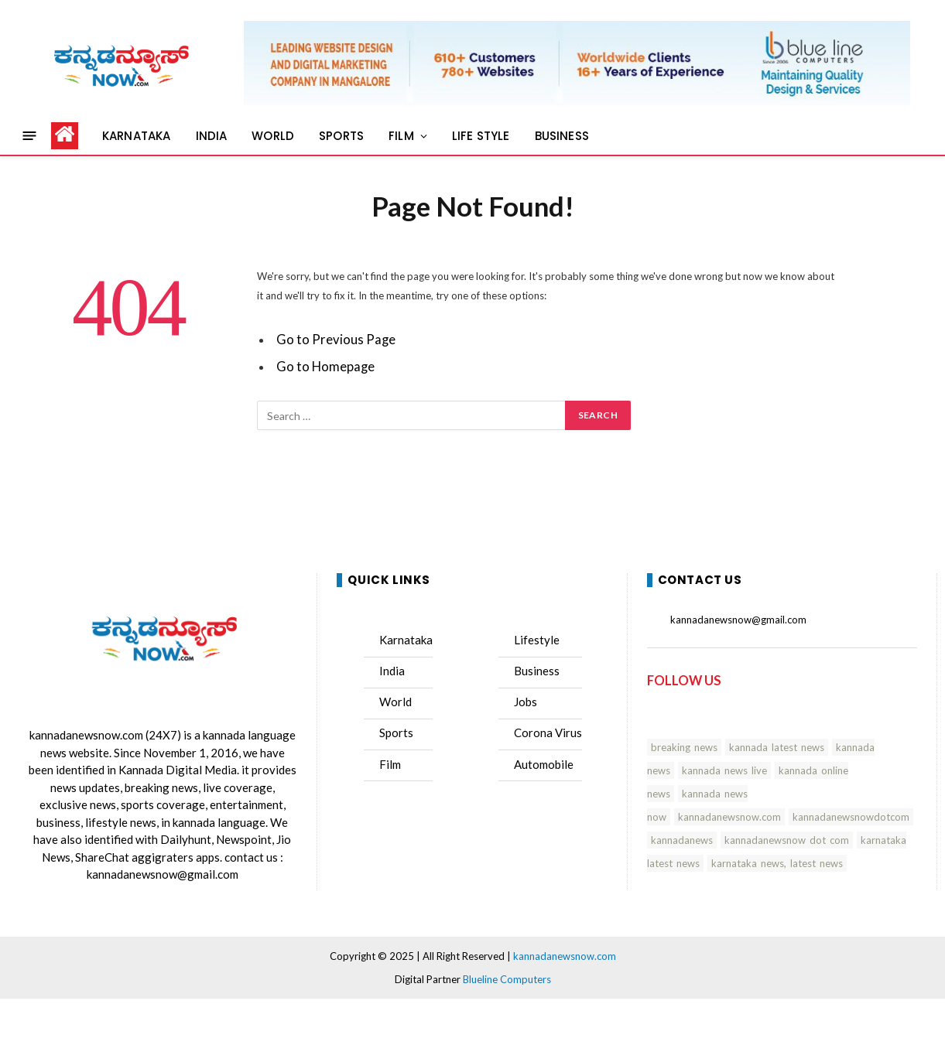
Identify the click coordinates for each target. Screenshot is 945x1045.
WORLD (273, 136)
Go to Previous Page (335, 339)
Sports (396, 732)
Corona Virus (548, 732)
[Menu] (29, 136)
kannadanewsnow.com (86, 735)
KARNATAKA (136, 136)
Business (537, 671)
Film (390, 764)
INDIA (212, 136)
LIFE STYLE (481, 136)
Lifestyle (537, 640)
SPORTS (341, 136)
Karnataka (406, 640)
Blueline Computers (507, 979)
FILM (401, 136)
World (395, 702)
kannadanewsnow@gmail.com (162, 874)
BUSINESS (562, 136)
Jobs (525, 702)
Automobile (544, 764)
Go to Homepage (325, 366)
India (392, 671)
